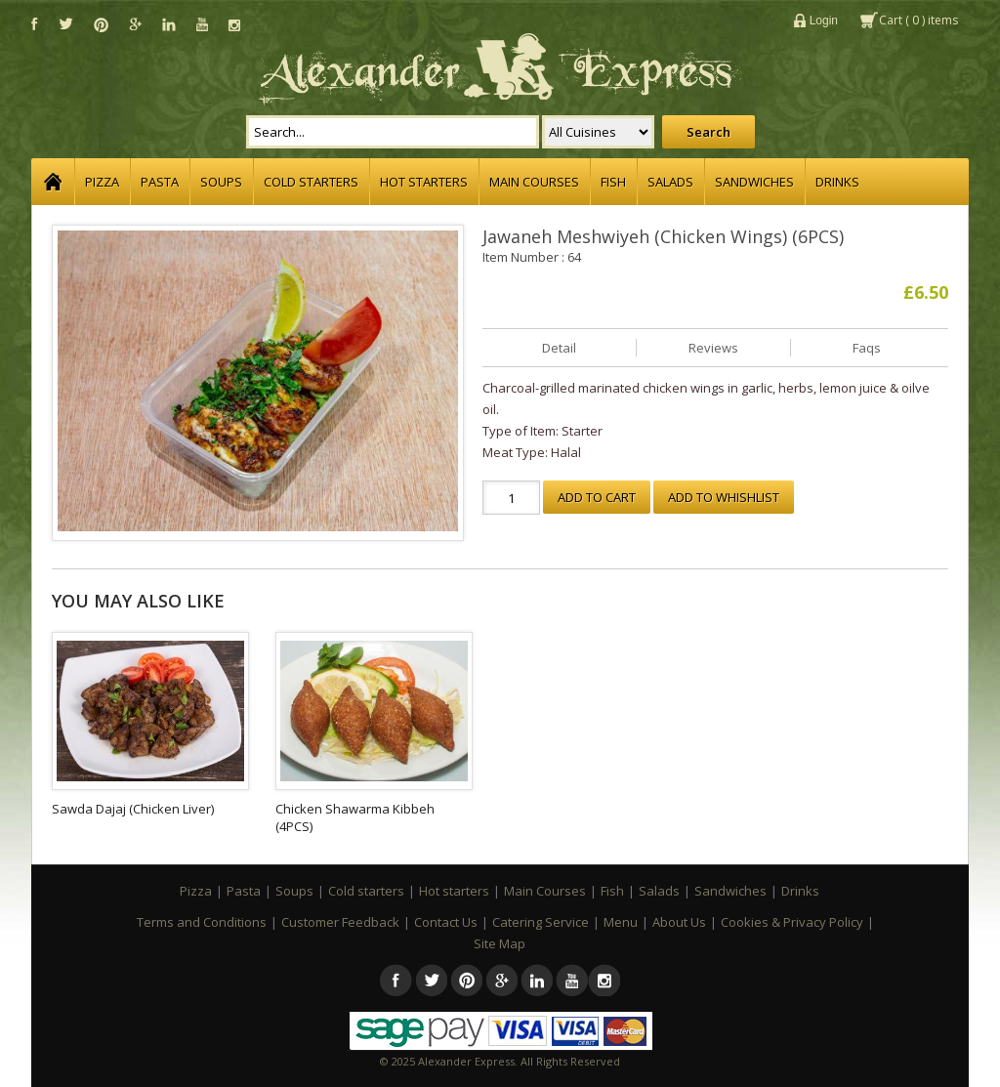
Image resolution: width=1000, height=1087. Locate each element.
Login (824, 20)
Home (52, 181)
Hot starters (424, 181)
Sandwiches (754, 181)
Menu (621, 922)
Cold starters (311, 181)
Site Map (499, 943)
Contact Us (446, 922)
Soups (221, 181)
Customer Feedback (340, 922)
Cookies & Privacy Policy (792, 922)
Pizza (102, 181)
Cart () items (918, 20)
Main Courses (534, 181)
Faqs (867, 347)
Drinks (837, 181)
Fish (613, 181)
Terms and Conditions (202, 922)
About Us (679, 922)
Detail (559, 347)
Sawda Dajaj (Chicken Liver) (133, 808)
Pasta (160, 181)
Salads (670, 181)
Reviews (713, 347)
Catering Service (540, 922)
